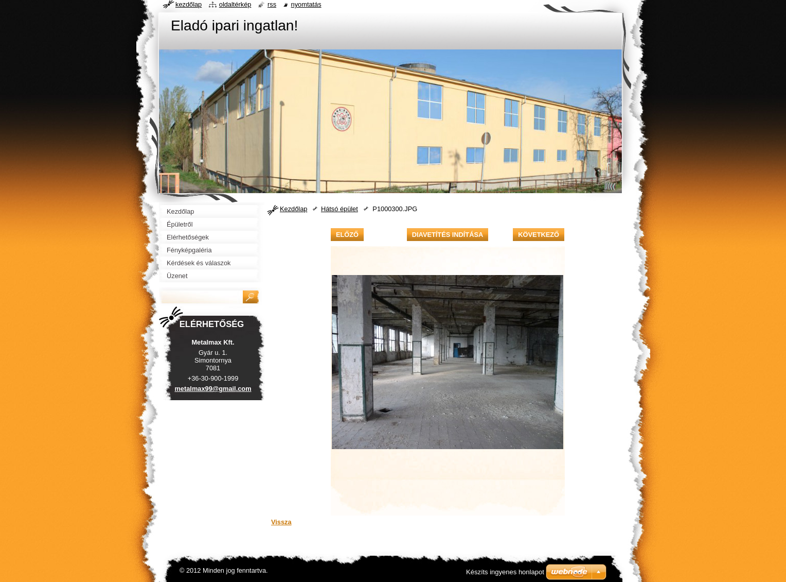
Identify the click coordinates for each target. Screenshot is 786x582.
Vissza (281, 522)
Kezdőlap (293, 209)
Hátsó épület (339, 209)
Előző (347, 234)
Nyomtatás (306, 4)
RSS (271, 4)
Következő (538, 234)
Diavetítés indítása (447, 234)
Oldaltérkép (235, 4)
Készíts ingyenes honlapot (505, 572)
